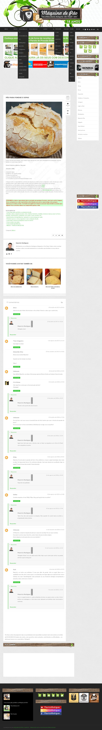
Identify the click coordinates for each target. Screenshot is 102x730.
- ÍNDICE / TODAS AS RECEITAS (15, 225)
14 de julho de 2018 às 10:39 (55, 398)
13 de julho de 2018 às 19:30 (56, 381)
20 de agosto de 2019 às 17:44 (54, 508)
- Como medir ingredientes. (13, 223)
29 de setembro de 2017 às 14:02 (55, 351)
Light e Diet (81, 106)
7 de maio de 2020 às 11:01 (55, 589)
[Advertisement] (38, 81)
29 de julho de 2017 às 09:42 (56, 307)
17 (69, 106)
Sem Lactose (81, 130)
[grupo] (85, 29)
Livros (36, 29)
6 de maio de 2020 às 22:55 (56, 569)
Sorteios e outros (83, 134)
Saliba (15, 494)
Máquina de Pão (19, 727)
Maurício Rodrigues (24, 326)
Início (5, 29)
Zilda (15, 457)
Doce (79, 90)
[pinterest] (91, 29)
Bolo (79, 82)
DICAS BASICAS (47, 190)
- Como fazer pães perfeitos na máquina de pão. (19, 212)
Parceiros (53, 29)
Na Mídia (44, 29)
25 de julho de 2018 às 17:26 (56, 417)
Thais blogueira (18, 340)
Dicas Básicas (27, 29)
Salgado (80, 122)
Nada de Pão (81, 118)
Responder (16, 313)
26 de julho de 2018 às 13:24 (55, 435)
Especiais (80, 94)
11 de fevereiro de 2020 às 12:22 (55, 529)
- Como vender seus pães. (13, 222)
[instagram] (87, 29)
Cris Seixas (16, 382)
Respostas (14, 318)
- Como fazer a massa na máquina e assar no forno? (19, 220)
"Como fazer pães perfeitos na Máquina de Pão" (16, 702)
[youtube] (89, 29)
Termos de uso (34, 727)
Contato (26, 727)
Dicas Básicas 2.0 (15, 705)
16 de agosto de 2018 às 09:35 (55, 456)
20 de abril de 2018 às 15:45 (56, 370)
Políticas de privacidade (47, 727)
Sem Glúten (81, 126)
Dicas (79, 86)
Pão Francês (14, 713)
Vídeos (80, 138)
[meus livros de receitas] (38, 47)
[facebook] (83, 29)
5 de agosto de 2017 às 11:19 (56, 340)
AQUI (43, 185)
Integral (80, 102)
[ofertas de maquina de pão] (38, 64)
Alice (15, 307)
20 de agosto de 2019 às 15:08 (55, 494)
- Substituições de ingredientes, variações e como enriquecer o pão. (24, 217)
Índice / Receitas (15, 29)
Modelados (81, 114)
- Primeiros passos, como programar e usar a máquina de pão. (22, 218)
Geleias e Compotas (83, 98)
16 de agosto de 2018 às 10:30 (54, 475)
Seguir (62, 29)
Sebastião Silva (18, 351)
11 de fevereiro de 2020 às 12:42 (54, 547)
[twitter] (94, 29)
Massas (80, 110)
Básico (13, 230)
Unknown (16, 371)
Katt (14, 569)
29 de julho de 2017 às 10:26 (55, 321)
